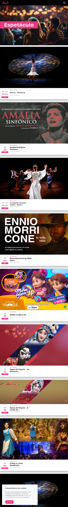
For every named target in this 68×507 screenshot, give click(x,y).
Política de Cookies (18, 497)
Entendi (9, 502)
